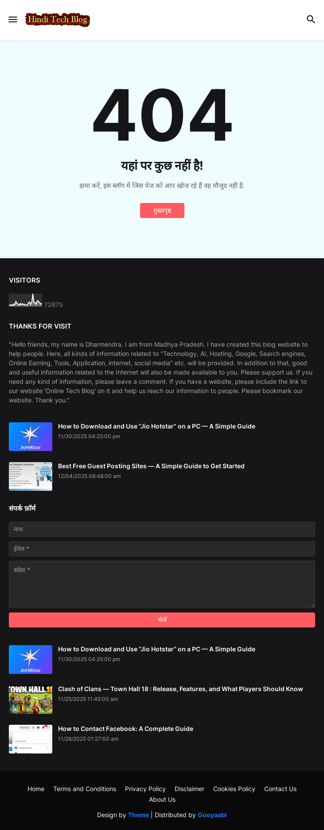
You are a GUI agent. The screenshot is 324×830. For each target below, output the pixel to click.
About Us (162, 799)
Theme (138, 815)
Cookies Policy (234, 788)
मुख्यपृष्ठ (162, 210)
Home (35, 788)
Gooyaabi (212, 815)
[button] (12, 19)
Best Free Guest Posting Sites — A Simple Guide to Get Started (151, 466)
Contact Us (280, 788)
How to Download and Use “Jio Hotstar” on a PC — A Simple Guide (156, 426)
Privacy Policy (145, 788)
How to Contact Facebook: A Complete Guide (125, 728)
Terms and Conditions (84, 788)
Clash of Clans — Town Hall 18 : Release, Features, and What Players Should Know (180, 688)
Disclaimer (189, 788)
